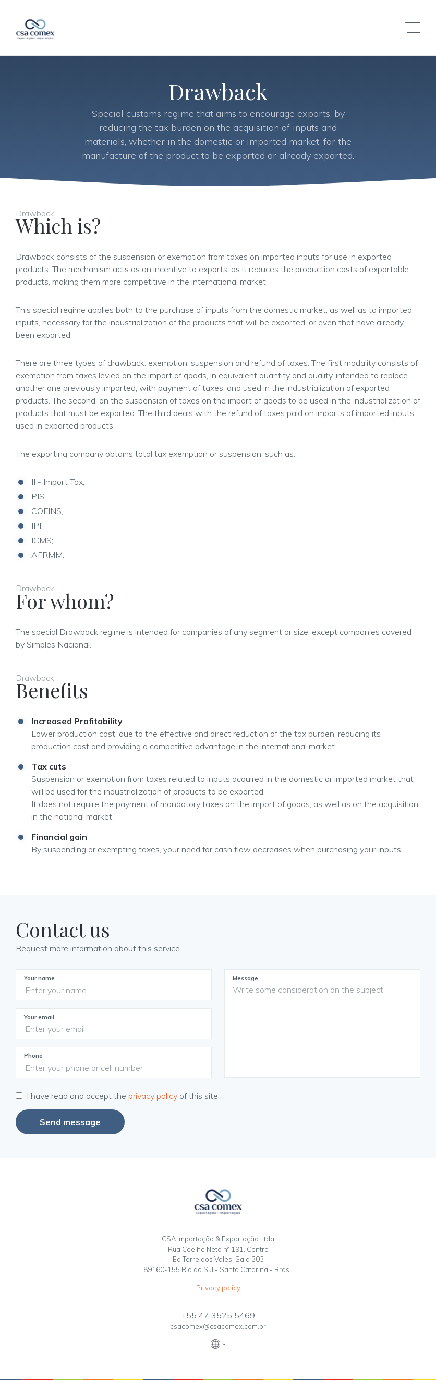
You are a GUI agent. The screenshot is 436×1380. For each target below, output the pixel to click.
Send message (70, 1122)
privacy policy (153, 1096)
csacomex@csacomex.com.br (218, 1326)
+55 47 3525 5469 (218, 1315)
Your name (39, 978)
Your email (39, 1017)
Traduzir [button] (218, 1344)
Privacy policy (218, 1288)
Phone (33, 1055)
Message (245, 978)
